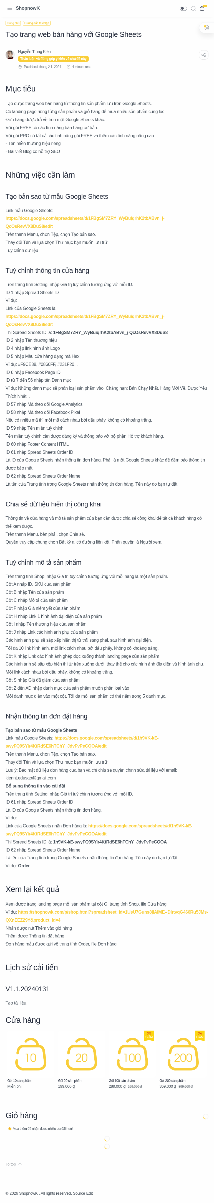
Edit (89, 1193)
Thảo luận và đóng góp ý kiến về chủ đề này (53, 59)
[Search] (193, 8)
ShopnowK (28, 8)
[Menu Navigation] (9, 8)
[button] (183, 8)
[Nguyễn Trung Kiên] (34, 51)
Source (79, 1193)
